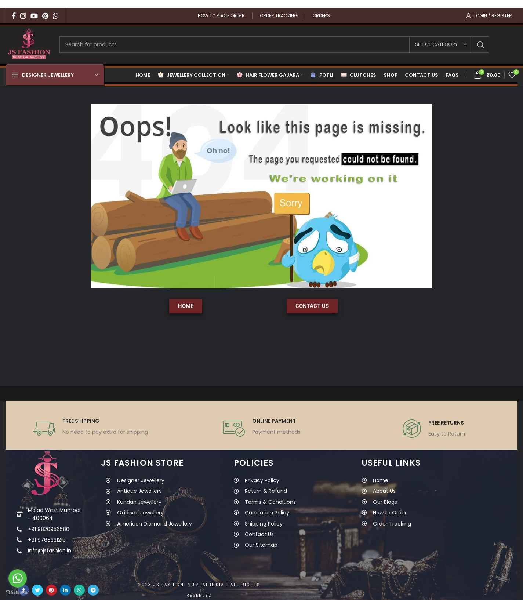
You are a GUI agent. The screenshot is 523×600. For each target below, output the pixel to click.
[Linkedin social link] (65, 590)
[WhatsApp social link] (56, 15)
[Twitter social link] (37, 590)
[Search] (274, 44)
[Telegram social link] (93, 590)
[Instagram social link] (23, 15)
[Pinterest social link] (45, 15)
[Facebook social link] (14, 15)
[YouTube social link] (34, 15)
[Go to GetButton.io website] (17, 592)
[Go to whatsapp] (17, 578)
